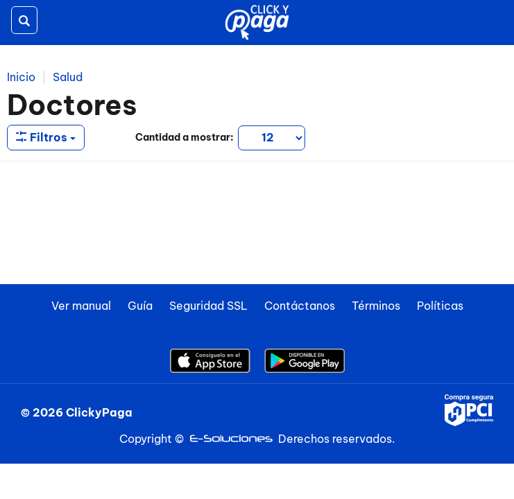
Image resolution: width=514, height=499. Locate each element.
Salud (68, 77)
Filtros (46, 137)
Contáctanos (299, 306)
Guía (140, 306)
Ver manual (81, 306)
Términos (376, 306)
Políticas (440, 306)
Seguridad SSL (208, 306)
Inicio (21, 77)
